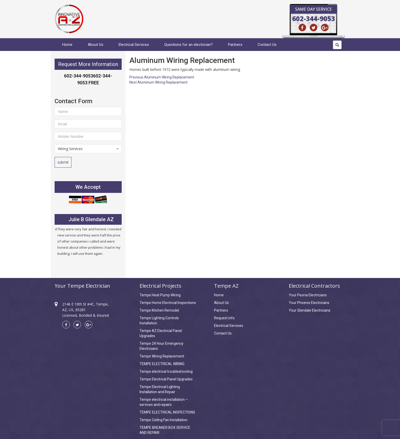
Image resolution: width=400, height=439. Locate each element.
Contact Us (267, 44)
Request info (224, 318)
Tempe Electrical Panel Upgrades (166, 379)
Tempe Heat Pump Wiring (160, 295)
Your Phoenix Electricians (309, 303)
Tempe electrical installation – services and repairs (164, 402)
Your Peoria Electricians (308, 295)
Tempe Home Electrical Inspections (168, 303)
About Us (95, 44)
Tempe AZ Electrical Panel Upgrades (161, 333)
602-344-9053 (313, 18)
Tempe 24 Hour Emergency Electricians (161, 346)
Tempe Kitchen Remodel (159, 310)
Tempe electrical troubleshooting (166, 371)
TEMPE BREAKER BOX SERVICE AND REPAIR (165, 430)
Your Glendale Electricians (309, 310)
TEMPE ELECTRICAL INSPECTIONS (167, 412)
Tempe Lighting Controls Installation (159, 320)
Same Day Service (313, 9)
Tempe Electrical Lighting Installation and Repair (160, 389)
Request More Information (88, 64)
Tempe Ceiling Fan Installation (164, 420)
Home (67, 44)
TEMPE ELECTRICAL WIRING (162, 364)
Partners (235, 44)
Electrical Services (134, 44)
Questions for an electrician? (188, 44)
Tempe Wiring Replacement (162, 356)
